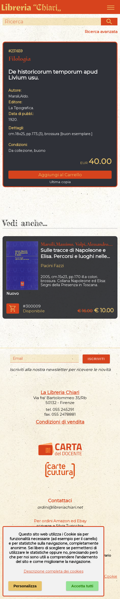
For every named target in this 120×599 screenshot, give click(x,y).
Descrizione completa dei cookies (53, 571)
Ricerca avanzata (101, 31)
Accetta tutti (82, 586)
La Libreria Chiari (60, 392)
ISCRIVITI (96, 359)
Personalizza (25, 586)
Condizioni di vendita (60, 422)
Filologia (19, 58)
